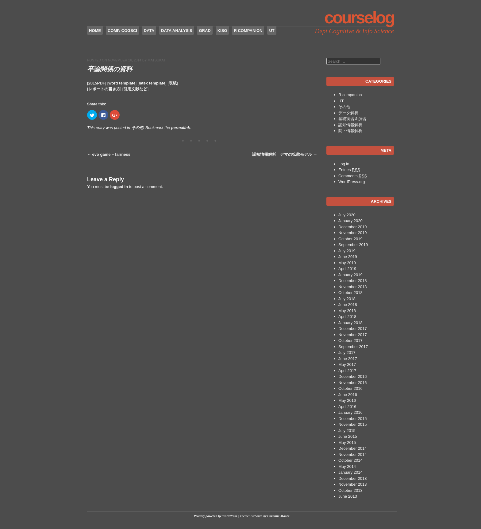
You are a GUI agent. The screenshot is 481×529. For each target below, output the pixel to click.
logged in (119, 186)
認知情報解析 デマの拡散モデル (284, 154)
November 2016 (352, 382)
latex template (152, 83)
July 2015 (347, 430)
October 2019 (350, 239)
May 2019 (347, 263)
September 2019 (353, 244)
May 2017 (347, 364)
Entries (349, 169)
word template (121, 83)
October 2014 (350, 460)
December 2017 (352, 328)
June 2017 (347, 358)
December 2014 (352, 448)
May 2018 (347, 310)
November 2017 (352, 334)
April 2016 (347, 406)
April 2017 (347, 370)
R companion (248, 30)
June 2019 (347, 256)
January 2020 (350, 220)
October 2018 (350, 292)
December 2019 (352, 227)
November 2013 (352, 484)
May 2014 (347, 466)
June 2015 (347, 436)
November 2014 (352, 454)
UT (271, 30)
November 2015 (352, 424)
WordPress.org (351, 181)
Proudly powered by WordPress (215, 516)
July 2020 (347, 215)
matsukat (156, 60)
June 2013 (347, 496)
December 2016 (352, 376)
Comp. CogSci (122, 30)
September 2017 (353, 346)
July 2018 (347, 298)
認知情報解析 (350, 125)
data (149, 30)
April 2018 (347, 316)
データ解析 (348, 113)
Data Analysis (176, 30)
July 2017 (347, 352)
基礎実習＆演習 (352, 118)
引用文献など (135, 89)
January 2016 (350, 412)
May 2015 (347, 442)
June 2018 (347, 304)
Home (95, 30)
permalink (180, 127)
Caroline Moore (278, 516)
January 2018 (350, 322)
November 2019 (352, 232)
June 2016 (347, 394)
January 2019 (350, 274)
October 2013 (350, 490)
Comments (352, 176)
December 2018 (352, 280)
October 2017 (350, 340)
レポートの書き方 (104, 89)
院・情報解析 (350, 130)
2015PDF (96, 83)
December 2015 (352, 418)
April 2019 (347, 268)
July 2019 (347, 251)
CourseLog (359, 17)
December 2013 (352, 478)
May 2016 (347, 400)
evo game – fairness (108, 154)
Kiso (222, 30)
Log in (343, 164)
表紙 (173, 83)
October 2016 (350, 388)
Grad (204, 30)
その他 (137, 127)
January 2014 (350, 472)
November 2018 (352, 286)
